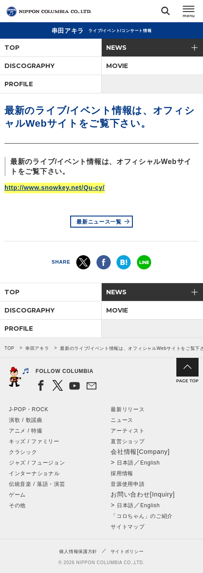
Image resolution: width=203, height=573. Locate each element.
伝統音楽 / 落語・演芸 (37, 484)
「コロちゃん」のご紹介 (142, 516)
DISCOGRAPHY (29, 66)
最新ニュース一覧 (99, 222)
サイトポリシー (127, 551)
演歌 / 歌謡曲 (26, 420)
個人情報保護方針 (78, 551)
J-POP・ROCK (28, 409)
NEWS (116, 48)
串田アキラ (37, 348)
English (150, 463)
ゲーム (17, 495)
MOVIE (117, 66)
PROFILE (18, 84)
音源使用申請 (127, 484)
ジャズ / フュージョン (37, 463)
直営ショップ (127, 441)
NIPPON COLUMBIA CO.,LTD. (49, 11)
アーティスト (127, 431)
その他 (17, 505)
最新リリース (127, 409)
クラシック (23, 452)
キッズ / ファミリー (34, 441)
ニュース (122, 420)
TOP (12, 48)
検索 (165, 12)
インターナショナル (34, 473)
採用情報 (122, 473)
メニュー (189, 12)
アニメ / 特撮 (26, 431)
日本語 (125, 463)
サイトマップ (127, 527)
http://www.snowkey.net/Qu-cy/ (54, 187)
